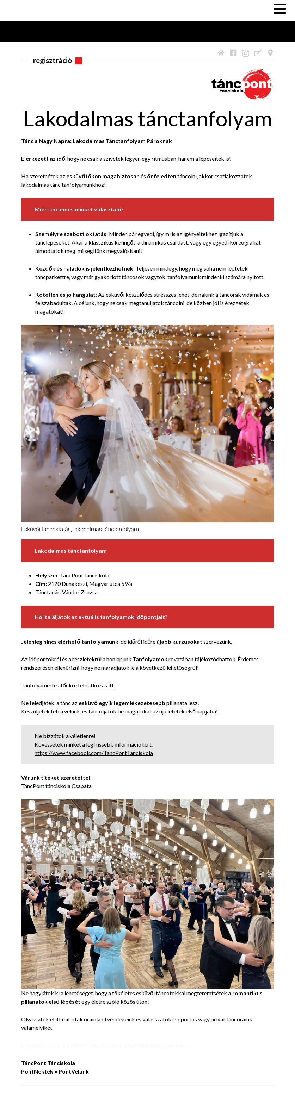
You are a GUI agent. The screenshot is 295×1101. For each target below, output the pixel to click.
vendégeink (121, 1019)
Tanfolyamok (150, 659)
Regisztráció (52, 60)
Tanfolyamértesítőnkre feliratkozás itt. (68, 685)
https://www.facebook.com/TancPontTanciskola (94, 752)
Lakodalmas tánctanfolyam (147, 118)
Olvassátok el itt (41, 1019)
